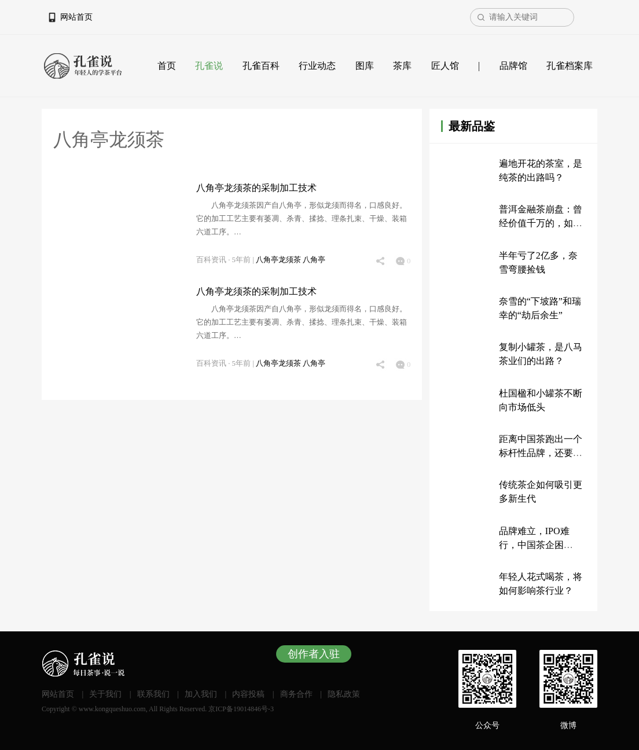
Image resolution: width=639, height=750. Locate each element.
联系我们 (153, 694)
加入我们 (201, 694)
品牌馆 (513, 66)
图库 (364, 66)
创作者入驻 (314, 654)
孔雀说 (209, 66)
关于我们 (105, 694)
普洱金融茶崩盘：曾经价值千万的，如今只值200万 (540, 223)
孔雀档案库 (569, 66)
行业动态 (317, 66)
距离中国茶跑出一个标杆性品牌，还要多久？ (540, 453)
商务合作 (296, 694)
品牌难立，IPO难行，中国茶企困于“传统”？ (534, 545)
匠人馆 (445, 66)
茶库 (402, 66)
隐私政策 (344, 694)
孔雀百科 (261, 66)
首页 (166, 66)
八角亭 (314, 260)
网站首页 (76, 17)
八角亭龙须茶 (279, 260)
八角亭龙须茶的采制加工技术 (256, 188)
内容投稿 (248, 694)
